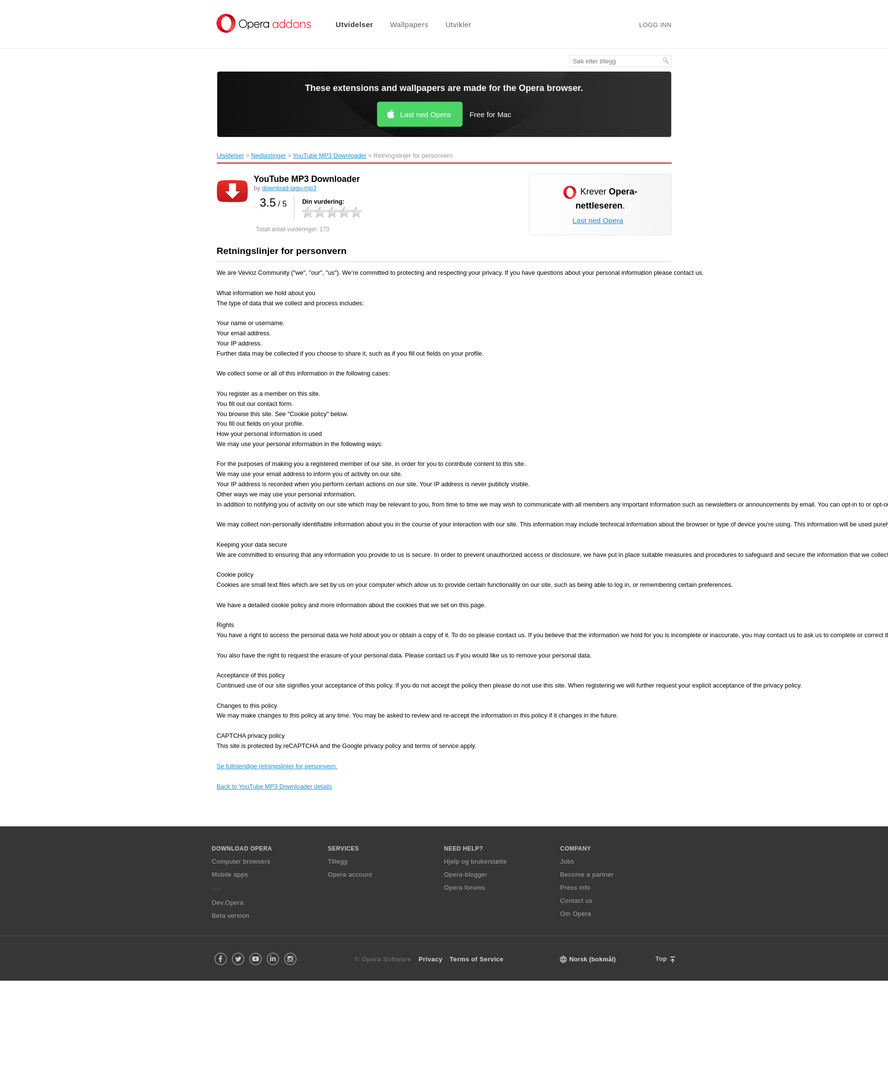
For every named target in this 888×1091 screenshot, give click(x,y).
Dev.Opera (228, 902)
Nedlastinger (268, 155)
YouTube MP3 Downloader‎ (329, 155)
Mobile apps (230, 874)
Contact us (576, 900)
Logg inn (655, 25)
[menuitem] (348, 24)
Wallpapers (409, 24)
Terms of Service (476, 959)
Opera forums (464, 887)
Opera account (350, 874)
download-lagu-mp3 (289, 188)
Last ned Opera (425, 114)
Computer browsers (241, 861)
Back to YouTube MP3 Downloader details (274, 786)
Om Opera (575, 913)
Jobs (567, 861)
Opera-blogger (466, 874)
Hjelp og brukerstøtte (475, 861)
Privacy (430, 959)
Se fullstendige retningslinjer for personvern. (277, 766)
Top (661, 958)
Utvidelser (354, 24)
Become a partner (587, 874)
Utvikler (458, 24)
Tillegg (338, 861)
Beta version (231, 915)
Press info (575, 887)
